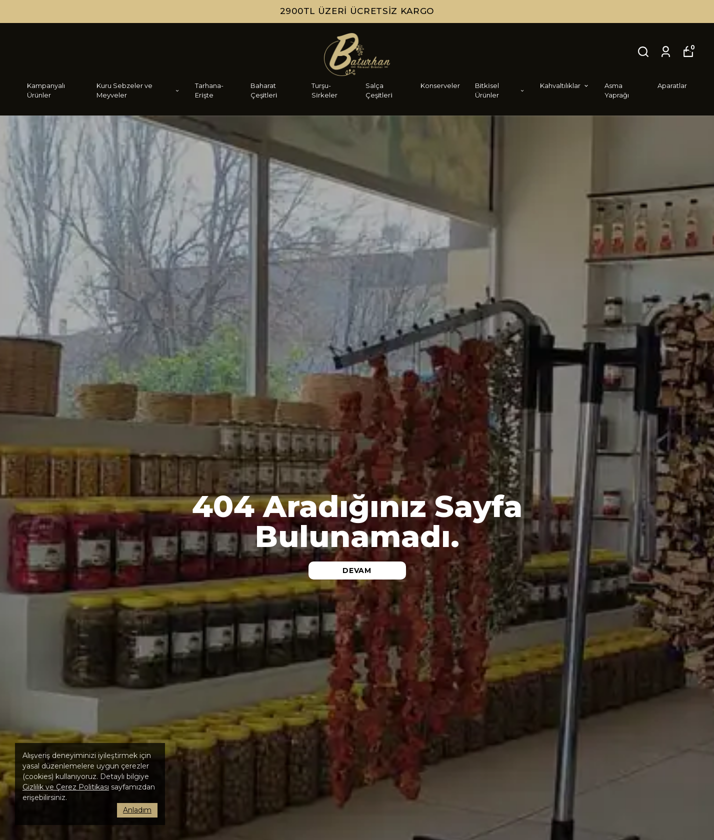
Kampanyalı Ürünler (46, 91)
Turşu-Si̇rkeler (324, 91)
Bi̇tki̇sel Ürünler (500, 91)
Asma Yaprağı (616, 91)
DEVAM (357, 570)
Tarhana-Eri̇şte (209, 91)
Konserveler (440, 86)
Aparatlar (672, 86)
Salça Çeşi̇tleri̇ (379, 91)
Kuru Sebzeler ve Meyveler (138, 91)
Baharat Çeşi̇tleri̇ (264, 91)
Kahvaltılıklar (565, 86)
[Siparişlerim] (666, 52)
